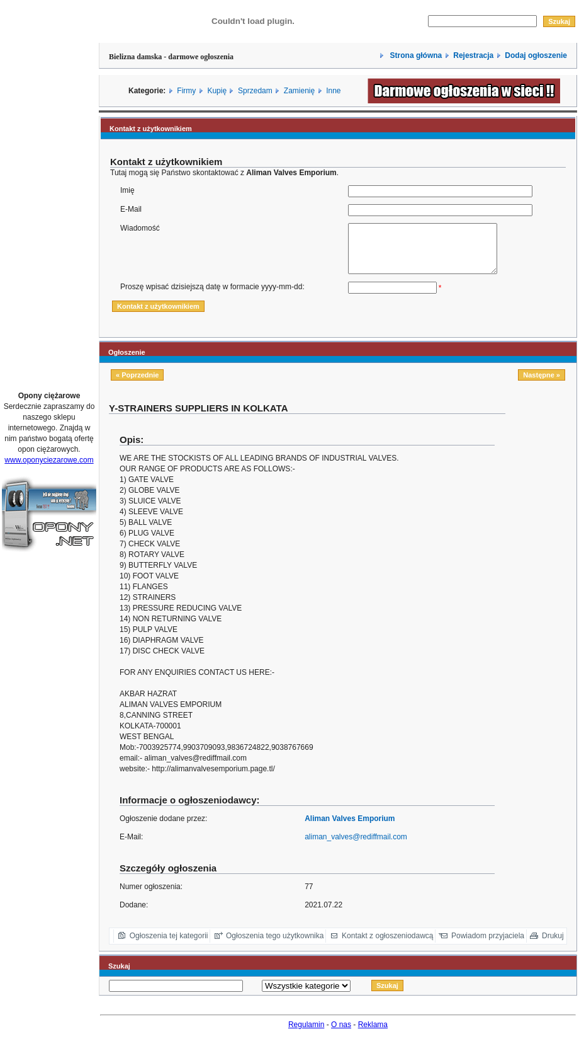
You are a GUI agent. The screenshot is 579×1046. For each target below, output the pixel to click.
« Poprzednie (137, 384)
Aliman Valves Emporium (350, 828)
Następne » (541, 384)
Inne (333, 90)
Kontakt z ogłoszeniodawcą (387, 945)
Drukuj (553, 945)
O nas (341, 1034)
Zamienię (299, 90)
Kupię (217, 90)
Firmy (186, 90)
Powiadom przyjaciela (487, 945)
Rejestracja (473, 55)
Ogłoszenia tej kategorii (169, 945)
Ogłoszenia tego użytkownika (274, 945)
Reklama (373, 1034)
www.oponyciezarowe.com (48, 460)
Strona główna (415, 55)
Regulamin (306, 1034)
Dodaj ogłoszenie (536, 55)
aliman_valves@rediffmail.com (356, 846)
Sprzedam (255, 90)
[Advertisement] (49, 191)
